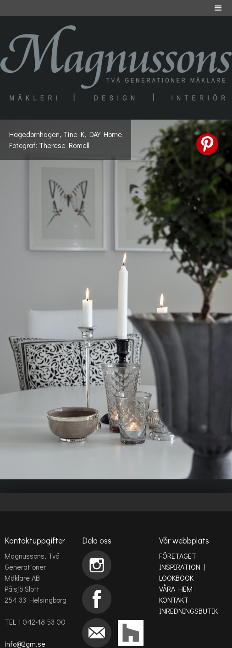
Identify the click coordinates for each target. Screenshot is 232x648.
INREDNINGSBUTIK (188, 610)
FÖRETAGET (177, 555)
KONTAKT (173, 599)
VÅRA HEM (176, 588)
